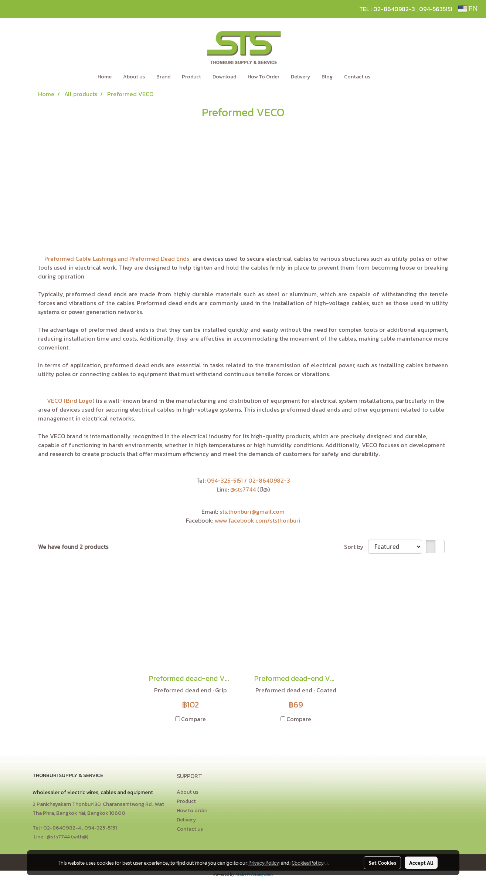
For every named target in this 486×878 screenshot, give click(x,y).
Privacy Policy (263, 862)
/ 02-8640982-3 (267, 480)
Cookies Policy (307, 862)
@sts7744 (243, 489)
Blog (327, 77)
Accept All (421, 862)
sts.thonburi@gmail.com (252, 511)
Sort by (356, 546)
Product (191, 77)
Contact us (357, 77)
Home (105, 77)
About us (134, 77)
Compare (193, 719)
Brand (163, 77)
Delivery (300, 77)
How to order (192, 810)
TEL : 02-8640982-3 (387, 8)
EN (468, 9)
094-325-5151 (225, 480)
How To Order (263, 77)
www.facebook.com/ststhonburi (257, 520)
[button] (387, 77)
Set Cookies (382, 862)
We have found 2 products (73, 546)
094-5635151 (435, 8)
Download (224, 77)
